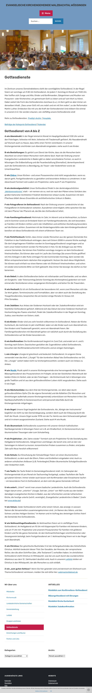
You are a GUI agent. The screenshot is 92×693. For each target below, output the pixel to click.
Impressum (52, 681)
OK (51, 691)
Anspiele (47, 118)
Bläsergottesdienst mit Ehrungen (63, 596)
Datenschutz (53, 683)
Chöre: (13, 175)
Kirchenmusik (11, 598)
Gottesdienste (12, 627)
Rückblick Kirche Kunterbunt (61, 601)
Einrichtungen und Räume (15, 633)
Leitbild (69, 559)
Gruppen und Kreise (13, 621)
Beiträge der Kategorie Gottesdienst (21, 124)
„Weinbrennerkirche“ (14, 191)
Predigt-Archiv (35, 118)
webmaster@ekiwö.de (68, 572)
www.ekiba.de (14, 500)
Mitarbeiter (10, 592)
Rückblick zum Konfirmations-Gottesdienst (67, 590)
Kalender (43, 124)
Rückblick (8, 683)
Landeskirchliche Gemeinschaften (19, 603)
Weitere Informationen (41, 691)
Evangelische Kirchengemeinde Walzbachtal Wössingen (46, 5)
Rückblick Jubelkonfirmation (61, 606)
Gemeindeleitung (12, 609)
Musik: (13, 370)
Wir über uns (11, 584)
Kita (6, 686)
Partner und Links (12, 639)
